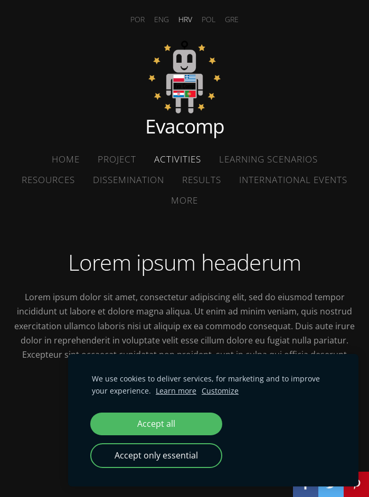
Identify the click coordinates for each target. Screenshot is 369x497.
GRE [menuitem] (232, 19)
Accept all (156, 423)
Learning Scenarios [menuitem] (268, 159)
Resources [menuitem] (48, 180)
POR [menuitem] (137, 19)
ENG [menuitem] (161, 19)
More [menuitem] (184, 200)
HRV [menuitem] (185, 19)
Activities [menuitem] (177, 159)
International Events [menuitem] (293, 180)
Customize (220, 391)
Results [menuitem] (201, 180)
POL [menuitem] (208, 19)
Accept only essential (156, 455)
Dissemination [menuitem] (128, 180)
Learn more (176, 391)
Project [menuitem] (117, 159)
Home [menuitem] (66, 159)
